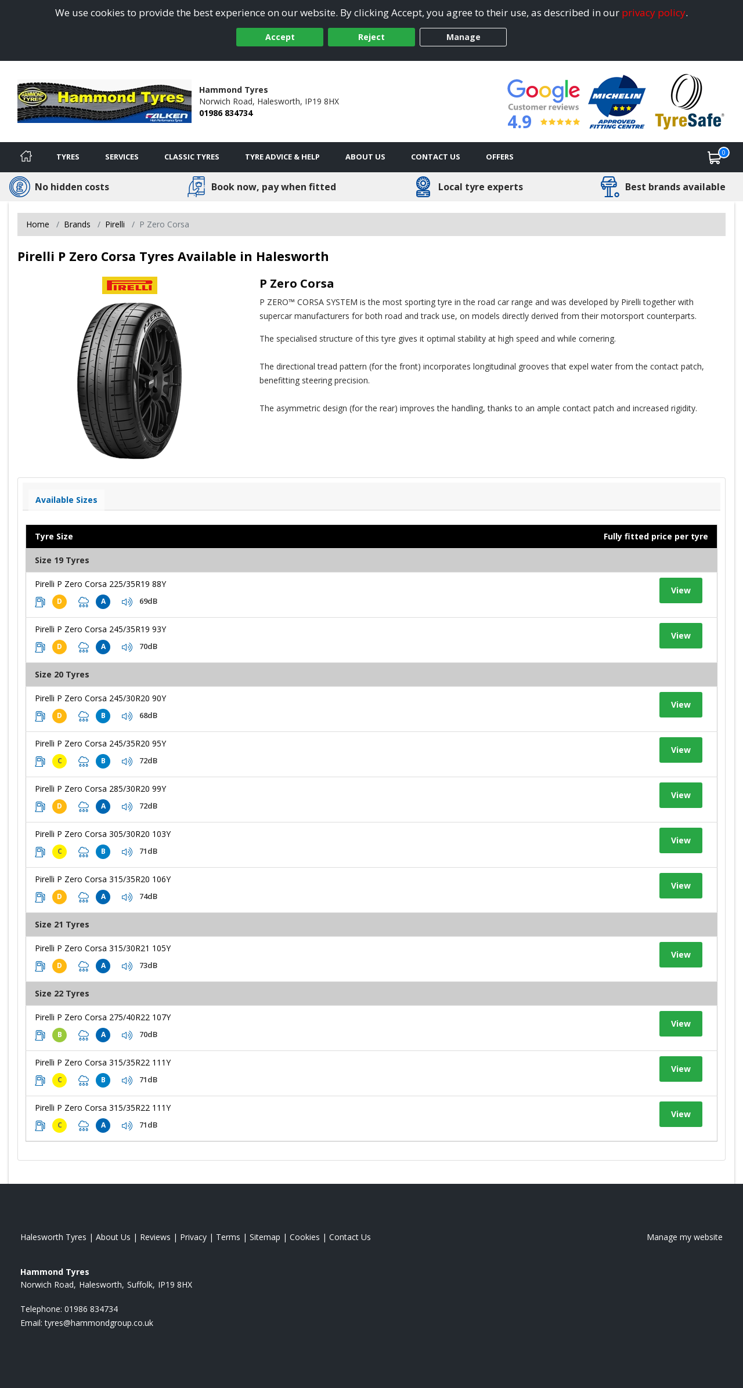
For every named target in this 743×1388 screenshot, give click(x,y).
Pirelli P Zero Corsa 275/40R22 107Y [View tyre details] (103, 1017)
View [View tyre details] (681, 590)
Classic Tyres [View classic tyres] (191, 156)
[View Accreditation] (617, 100)
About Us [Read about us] (113, 1236)
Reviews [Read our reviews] (155, 1236)
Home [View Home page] (37, 224)
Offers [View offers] (500, 156)
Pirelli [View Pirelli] (115, 224)
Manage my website (685, 1236)
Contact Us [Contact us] (435, 156)
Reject (371, 36)
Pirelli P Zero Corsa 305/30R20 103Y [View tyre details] (103, 833)
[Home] (26, 157)
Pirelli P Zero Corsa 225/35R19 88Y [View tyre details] (100, 583)
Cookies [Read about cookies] (305, 1236)
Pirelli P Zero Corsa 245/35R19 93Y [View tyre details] (100, 629)
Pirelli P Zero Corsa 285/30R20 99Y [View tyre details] (100, 788)
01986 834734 (226, 112)
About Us (365, 156)
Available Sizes (66, 499)
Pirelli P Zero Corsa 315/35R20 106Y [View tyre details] (103, 879)
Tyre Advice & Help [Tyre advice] (282, 156)
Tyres (68, 156)
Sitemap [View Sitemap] (265, 1236)
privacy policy (654, 12)
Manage (463, 36)
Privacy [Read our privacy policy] (193, 1236)
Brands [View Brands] (77, 224)
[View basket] (714, 157)
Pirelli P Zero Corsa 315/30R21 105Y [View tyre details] (103, 948)
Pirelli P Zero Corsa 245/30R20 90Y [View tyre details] (100, 698)
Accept (280, 36)
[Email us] (99, 1322)
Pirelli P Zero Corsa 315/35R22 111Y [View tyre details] (103, 1062)
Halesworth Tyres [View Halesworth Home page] (53, 1236)
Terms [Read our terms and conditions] (228, 1236)
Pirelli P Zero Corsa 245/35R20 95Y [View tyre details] (100, 743)
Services (122, 156)
